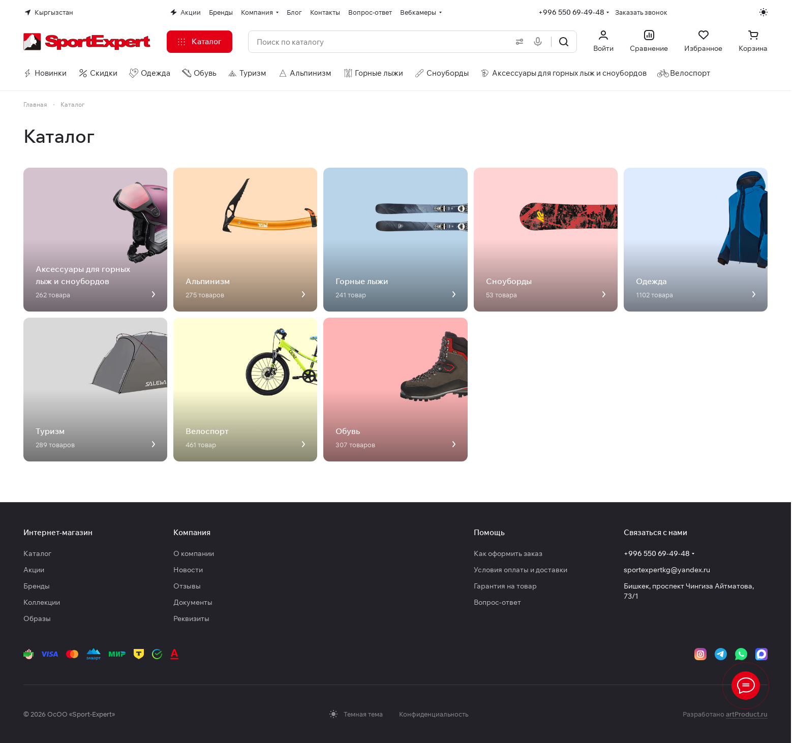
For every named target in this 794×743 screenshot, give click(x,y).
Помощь (489, 532)
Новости (188, 569)
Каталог (37, 553)
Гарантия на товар (505, 586)
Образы (37, 618)
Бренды (36, 586)
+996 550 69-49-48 (571, 12)
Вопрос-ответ (497, 602)
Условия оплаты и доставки (520, 569)
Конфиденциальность (433, 714)
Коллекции (41, 602)
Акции (33, 569)
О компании (193, 553)
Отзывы (187, 586)
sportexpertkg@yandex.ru (667, 569)
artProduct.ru (747, 714)
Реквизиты (191, 618)
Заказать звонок (641, 12)
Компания (191, 532)
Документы (192, 602)
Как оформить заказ (508, 553)
